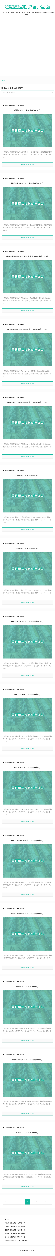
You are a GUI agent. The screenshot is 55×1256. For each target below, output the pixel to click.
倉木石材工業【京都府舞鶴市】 (27, 767)
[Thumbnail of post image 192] (27, 422)
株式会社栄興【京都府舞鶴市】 (27, 694)
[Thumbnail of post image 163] (27, 715)
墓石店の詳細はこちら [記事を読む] (27, 164)
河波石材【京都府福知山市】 (27, 548)
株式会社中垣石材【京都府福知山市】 (27, 621)
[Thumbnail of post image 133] (27, 1007)
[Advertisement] (27, 48)
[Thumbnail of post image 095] (27, 349)
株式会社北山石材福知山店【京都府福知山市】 (27, 402)
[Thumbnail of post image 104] (27, 641)
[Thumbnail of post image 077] (27, 788)
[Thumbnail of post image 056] (27, 495)
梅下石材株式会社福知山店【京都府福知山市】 (27, 329)
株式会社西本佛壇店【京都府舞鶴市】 (27, 840)
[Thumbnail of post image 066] (27, 130)
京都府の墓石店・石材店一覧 (14, 105)
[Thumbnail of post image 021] (27, 276)
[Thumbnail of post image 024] (27, 203)
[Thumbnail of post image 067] (27, 1080)
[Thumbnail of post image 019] (27, 861)
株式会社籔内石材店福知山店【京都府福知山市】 (27, 256)
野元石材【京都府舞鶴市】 (27, 986)
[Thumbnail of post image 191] (27, 1153)
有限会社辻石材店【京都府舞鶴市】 (27, 1059)
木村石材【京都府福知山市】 (27, 475)
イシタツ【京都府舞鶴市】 (27, 1132)
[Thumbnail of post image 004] (27, 568)
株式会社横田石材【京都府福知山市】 (27, 183)
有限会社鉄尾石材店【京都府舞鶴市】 (27, 913)
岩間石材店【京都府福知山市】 (27, 110)
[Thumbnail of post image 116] (27, 934)
